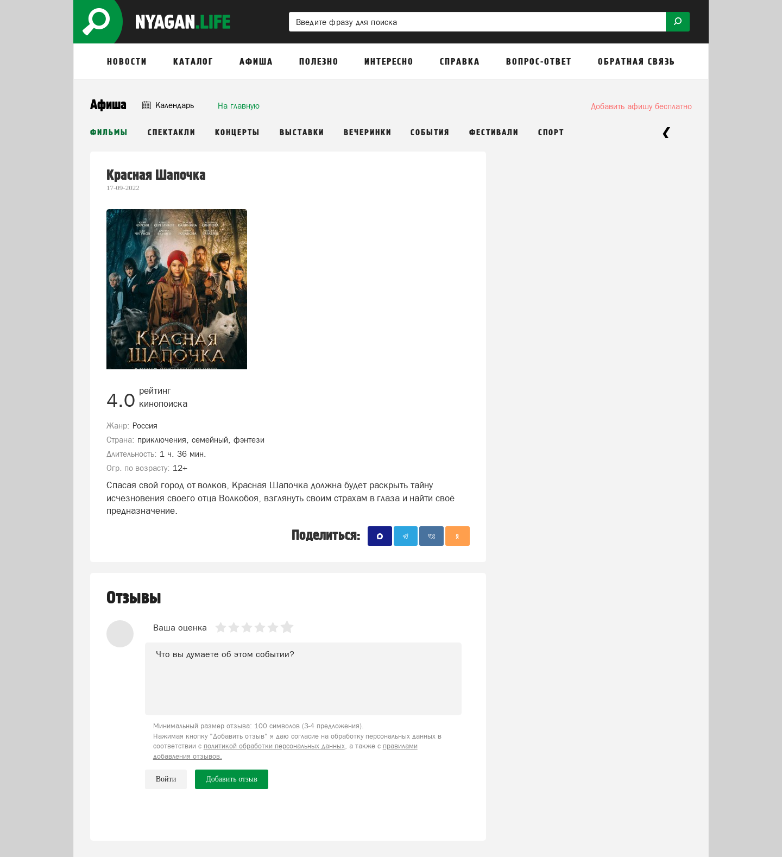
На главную (239, 105)
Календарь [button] (168, 105)
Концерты (237, 133)
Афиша (108, 105)
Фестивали (494, 133)
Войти (166, 779)
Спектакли (171, 133)
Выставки (302, 133)
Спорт (551, 133)
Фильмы (109, 133)
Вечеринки (368, 133)
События (430, 133)
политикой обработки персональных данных (274, 746)
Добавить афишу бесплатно (641, 106)
